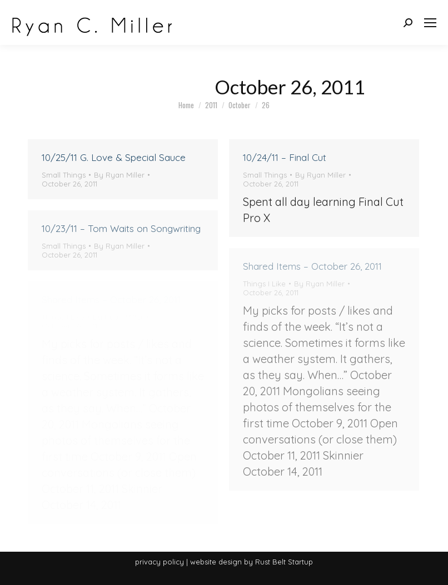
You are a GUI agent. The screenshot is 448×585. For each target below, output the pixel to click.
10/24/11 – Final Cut (284, 157)
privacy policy (159, 561)
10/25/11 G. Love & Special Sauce (114, 157)
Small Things (64, 174)
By (119, 174)
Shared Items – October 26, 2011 (312, 266)
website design (216, 561)
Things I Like (264, 283)
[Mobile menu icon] (430, 22)
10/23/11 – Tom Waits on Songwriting (121, 228)
